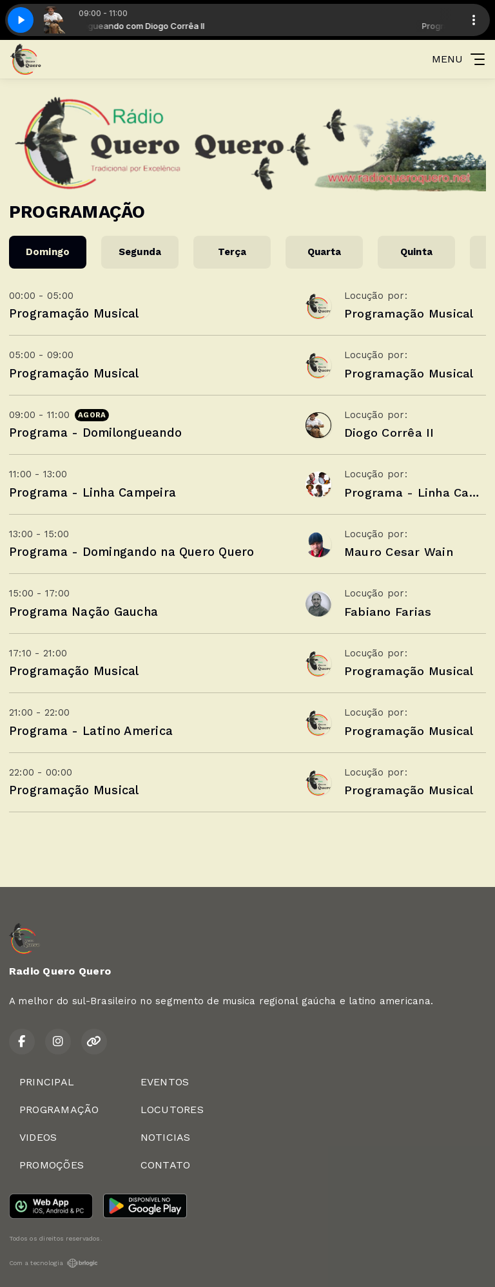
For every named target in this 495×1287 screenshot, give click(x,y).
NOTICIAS (166, 1137)
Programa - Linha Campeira (92, 492)
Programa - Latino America (91, 731)
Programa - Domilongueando (95, 432)
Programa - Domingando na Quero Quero (132, 551)
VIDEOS (38, 1137)
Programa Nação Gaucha (83, 611)
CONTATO (166, 1165)
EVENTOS (165, 1082)
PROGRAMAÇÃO (59, 1109)
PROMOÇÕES (51, 1165)
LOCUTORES (172, 1109)
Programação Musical (74, 313)
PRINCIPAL (46, 1082)
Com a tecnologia (53, 1263)
